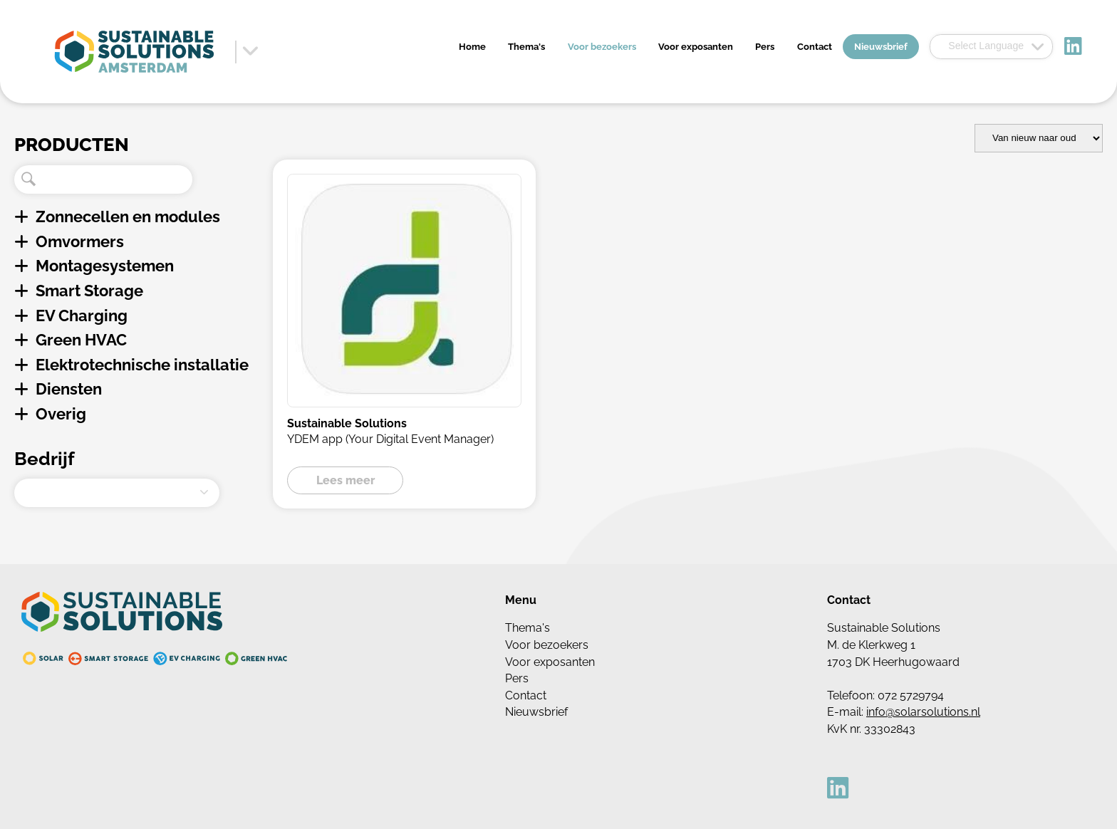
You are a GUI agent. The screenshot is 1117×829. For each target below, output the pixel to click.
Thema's (526, 46)
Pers (764, 46)
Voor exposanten (695, 46)
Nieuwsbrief (881, 46)
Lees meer (345, 480)
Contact (814, 46)
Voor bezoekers (602, 46)
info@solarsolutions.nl (923, 712)
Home (472, 46)
